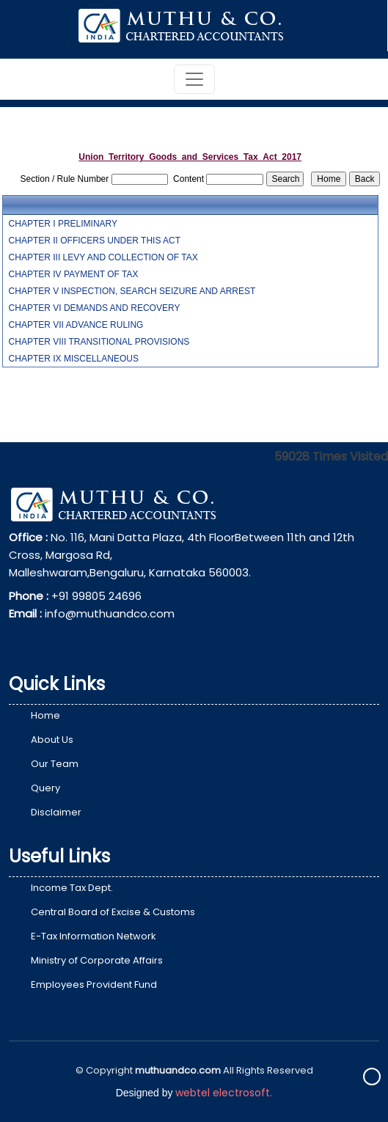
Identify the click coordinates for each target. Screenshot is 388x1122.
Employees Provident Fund (94, 984)
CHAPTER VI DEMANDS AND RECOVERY (94, 308)
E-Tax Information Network (93, 936)
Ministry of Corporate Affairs (97, 960)
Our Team (54, 764)
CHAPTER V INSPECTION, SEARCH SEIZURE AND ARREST (132, 291)
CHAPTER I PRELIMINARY (63, 224)
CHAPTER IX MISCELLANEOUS (74, 358)
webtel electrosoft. (223, 1092)
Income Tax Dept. (72, 887)
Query (45, 788)
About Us (52, 739)
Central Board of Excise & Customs (113, 912)
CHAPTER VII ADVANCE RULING (76, 325)
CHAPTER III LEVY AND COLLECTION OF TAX (103, 257)
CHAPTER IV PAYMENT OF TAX (74, 274)
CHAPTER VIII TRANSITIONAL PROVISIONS (99, 342)
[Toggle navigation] (194, 79)
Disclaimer (56, 812)
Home (45, 715)
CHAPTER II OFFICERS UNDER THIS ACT (94, 240)
